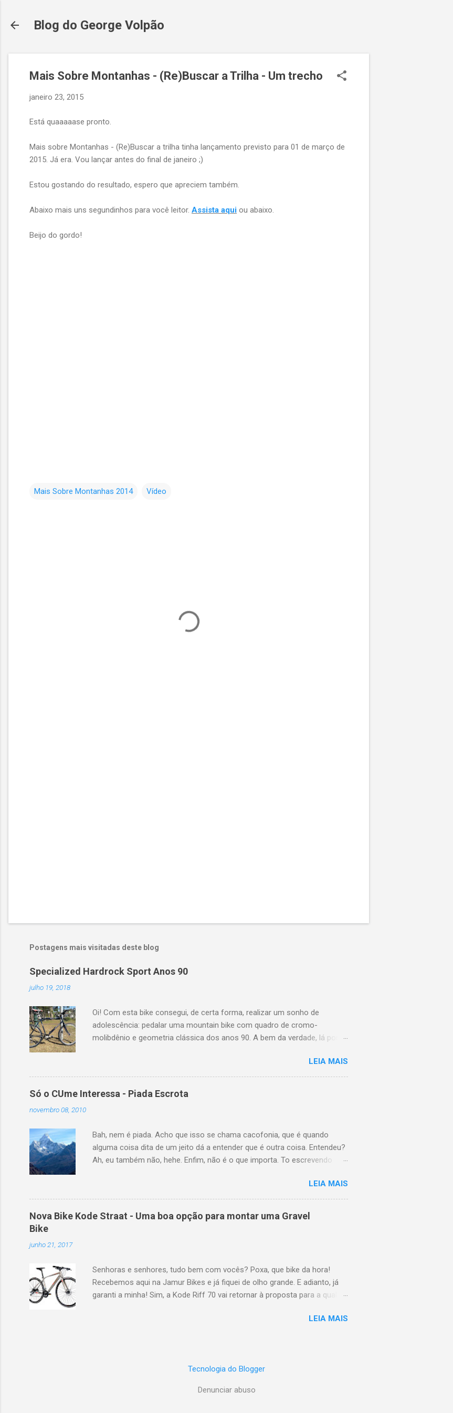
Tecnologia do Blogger (226, 1369)
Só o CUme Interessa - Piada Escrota (108, 1093)
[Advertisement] (411, 211)
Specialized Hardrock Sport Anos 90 (108, 971)
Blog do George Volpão (99, 25)
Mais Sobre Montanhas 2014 (83, 491)
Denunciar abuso (227, 1390)
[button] (341, 76)
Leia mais (328, 1061)
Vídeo (156, 491)
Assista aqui (214, 210)
